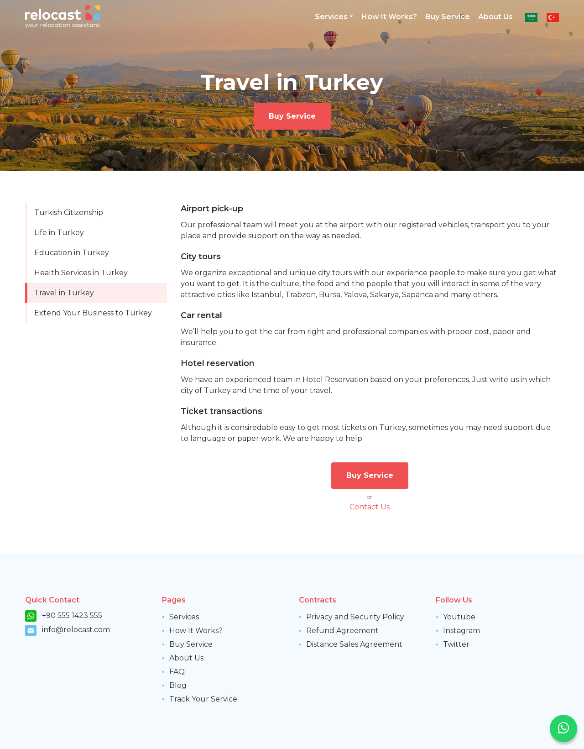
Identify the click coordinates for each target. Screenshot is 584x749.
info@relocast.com (76, 629)
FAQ (177, 671)
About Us (495, 16)
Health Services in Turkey (81, 272)
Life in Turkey (59, 232)
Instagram (461, 630)
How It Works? (389, 16)
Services (184, 617)
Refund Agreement (342, 630)
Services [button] (331, 16)
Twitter (456, 644)
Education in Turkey (71, 252)
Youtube (459, 617)
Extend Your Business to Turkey (93, 313)
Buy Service (447, 16)
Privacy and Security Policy (355, 617)
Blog (178, 685)
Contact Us (369, 507)
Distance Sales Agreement (354, 644)
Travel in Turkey (64, 292)
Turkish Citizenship (68, 212)
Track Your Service (203, 699)
